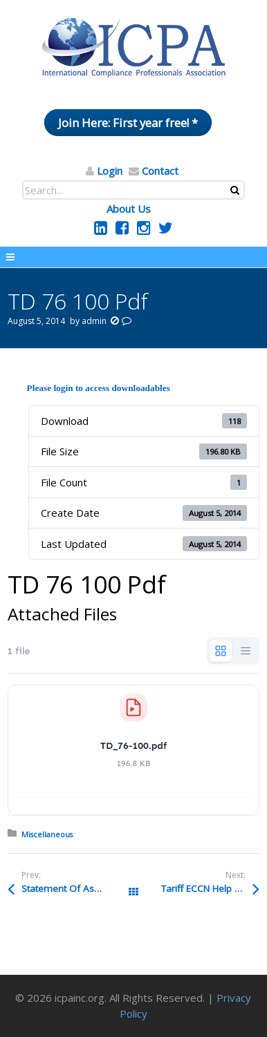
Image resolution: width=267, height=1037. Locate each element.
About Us (129, 209)
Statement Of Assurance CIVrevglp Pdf (77, 888)
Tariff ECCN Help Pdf (205, 888)
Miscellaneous (47, 834)
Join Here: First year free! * (128, 123)
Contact (160, 171)
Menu (133, 257)
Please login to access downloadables (98, 388)
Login (109, 171)
